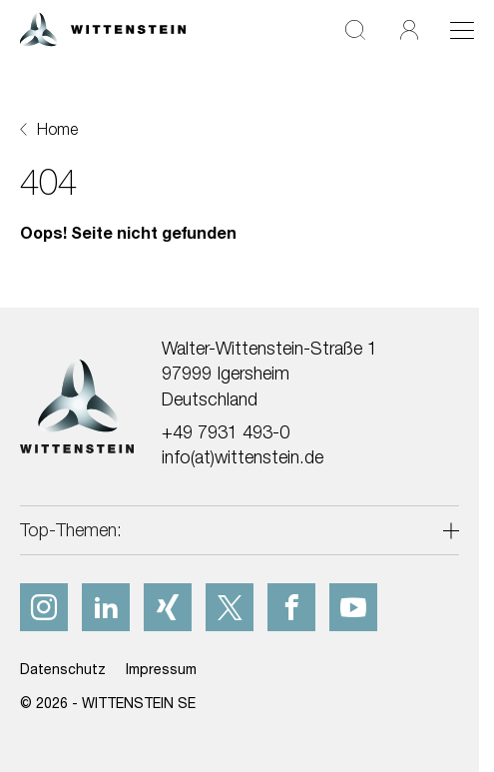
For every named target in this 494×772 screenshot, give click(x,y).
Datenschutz (63, 668)
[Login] (409, 29)
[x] (229, 607)
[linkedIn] (106, 607)
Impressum (161, 668)
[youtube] (353, 607)
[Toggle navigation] (462, 30)
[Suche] (355, 29)
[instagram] (44, 607)
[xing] (168, 607)
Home (57, 129)
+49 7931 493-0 (225, 431)
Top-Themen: (71, 529)
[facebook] (291, 607)
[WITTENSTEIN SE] (103, 27)
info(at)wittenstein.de (242, 456)
